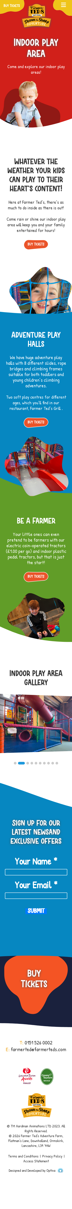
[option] (36, 727)
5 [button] (36, 763)
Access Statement (36, 1160)
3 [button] (27, 763)
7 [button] (44, 763)
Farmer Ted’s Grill (46, 408)
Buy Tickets (36, 244)
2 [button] (21, 763)
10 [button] (57, 763)
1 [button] (15, 763)
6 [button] (40, 763)
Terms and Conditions (23, 1156)
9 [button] (52, 763)
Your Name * (36, 861)
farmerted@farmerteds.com (38, 1049)
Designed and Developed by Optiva (36, 1170)
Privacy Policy (52, 1156)
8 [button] (48, 763)
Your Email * (36, 884)
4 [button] (32, 763)
